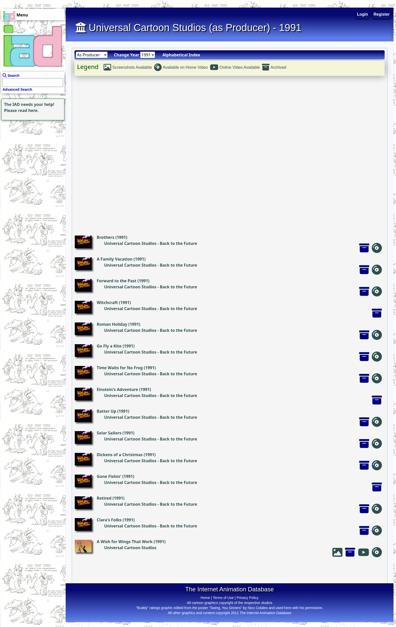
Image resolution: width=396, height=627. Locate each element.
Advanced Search (17, 89)
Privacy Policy (248, 598)
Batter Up (106, 411)
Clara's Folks (109, 520)
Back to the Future (178, 243)
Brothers (105, 237)
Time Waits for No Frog (120, 367)
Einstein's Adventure (117, 389)
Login (362, 14)
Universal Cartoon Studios (130, 243)
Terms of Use (223, 598)
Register (382, 14)
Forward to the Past (116, 281)
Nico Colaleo (258, 608)
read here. (28, 110)
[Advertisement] (31, 153)
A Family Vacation (115, 259)
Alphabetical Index (181, 55)
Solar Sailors (109, 433)
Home (205, 598)
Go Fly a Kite (109, 346)
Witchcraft (107, 302)
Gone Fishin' (109, 476)
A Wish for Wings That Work (125, 541)
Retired (104, 498)
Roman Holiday (112, 324)
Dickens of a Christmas (120, 454)
